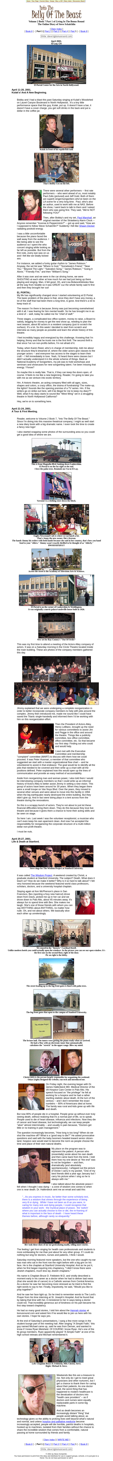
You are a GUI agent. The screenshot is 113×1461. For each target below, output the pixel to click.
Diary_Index (68, 1)
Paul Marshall (84, 217)
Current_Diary (44, 1)
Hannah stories (78, 1310)
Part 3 (56, 31)
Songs (52, 1)
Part (73, 31)
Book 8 (84, 31)
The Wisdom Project (41, 875)
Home (28, 1)
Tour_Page (35, 1)
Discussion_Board (79, 1)
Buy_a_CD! (59, 1)
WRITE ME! (63, 1440)
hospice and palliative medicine (58, 1421)
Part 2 (48, 31)
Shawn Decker (87, 226)
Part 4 (65, 31)
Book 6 (29, 31)
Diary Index (56, 29)
